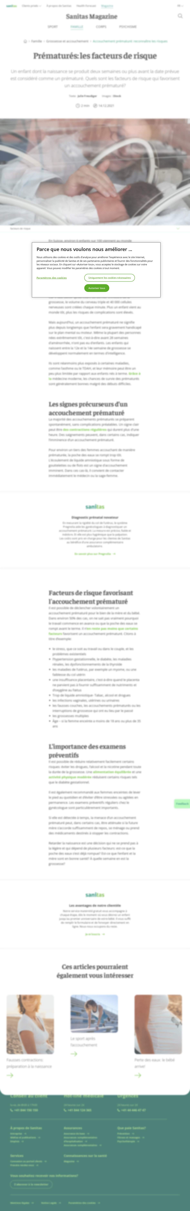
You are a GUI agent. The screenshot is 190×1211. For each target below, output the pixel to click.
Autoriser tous (96, 288)
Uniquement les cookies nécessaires (109, 277)
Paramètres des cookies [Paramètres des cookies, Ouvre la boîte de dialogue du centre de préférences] (52, 277)
